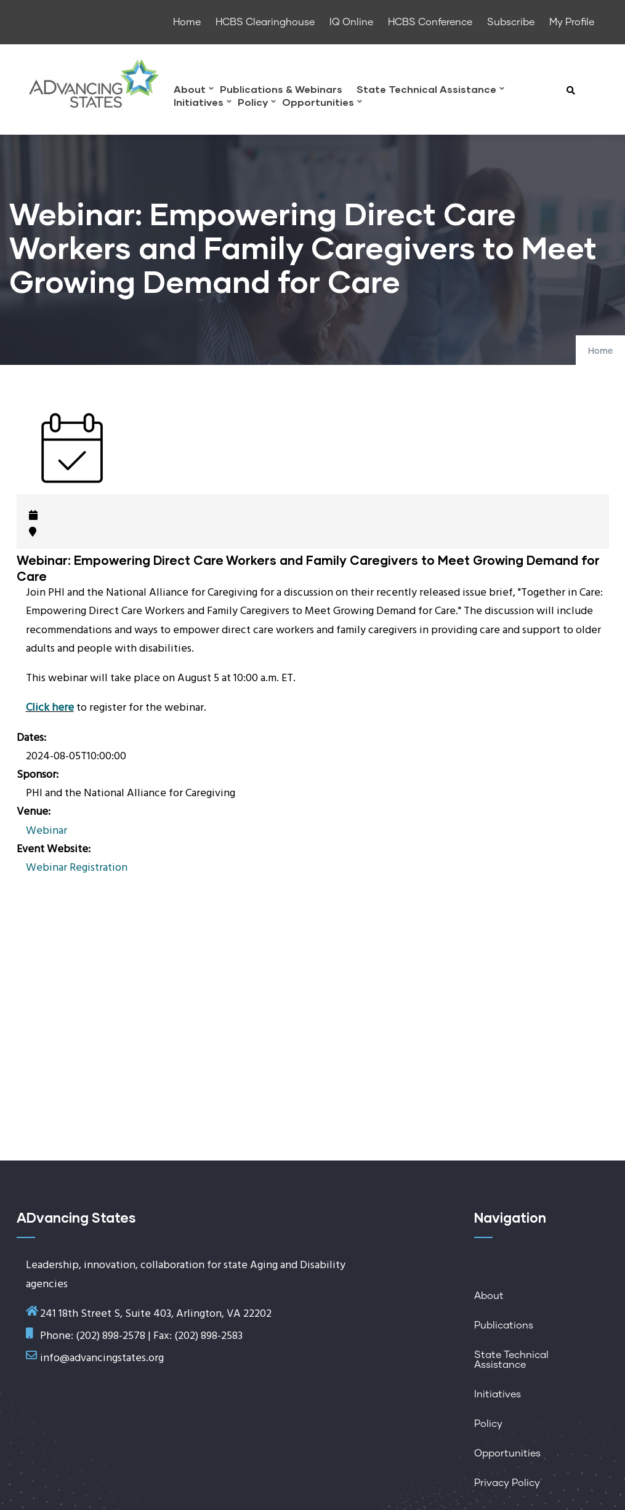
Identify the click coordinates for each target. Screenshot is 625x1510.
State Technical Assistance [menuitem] (430, 90)
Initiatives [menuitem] (203, 103)
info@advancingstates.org (102, 1358)
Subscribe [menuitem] (510, 22)
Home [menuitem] (187, 22)
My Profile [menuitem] (571, 22)
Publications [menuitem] (503, 1325)
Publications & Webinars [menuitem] (281, 89)
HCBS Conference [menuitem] (430, 22)
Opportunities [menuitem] (322, 103)
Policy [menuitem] (257, 103)
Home (600, 351)
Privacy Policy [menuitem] (507, 1483)
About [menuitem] (194, 90)
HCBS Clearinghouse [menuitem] (265, 22)
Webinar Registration (76, 868)
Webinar (46, 831)
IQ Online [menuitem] (351, 22)
